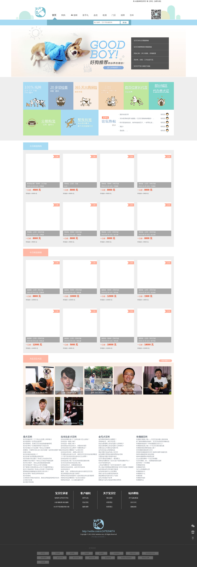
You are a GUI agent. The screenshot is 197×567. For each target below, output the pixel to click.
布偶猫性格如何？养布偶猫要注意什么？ (149, 443)
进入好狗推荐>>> (114, 68)
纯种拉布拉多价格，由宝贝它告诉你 (73, 467)
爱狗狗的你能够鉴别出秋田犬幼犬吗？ (36, 471)
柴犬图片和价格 (28, 482)
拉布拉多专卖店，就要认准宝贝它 (72, 452)
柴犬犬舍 (76, 558)
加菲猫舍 (44, 558)
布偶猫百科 (141, 437)
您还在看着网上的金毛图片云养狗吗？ (111, 443)
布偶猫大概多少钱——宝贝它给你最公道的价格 (152, 439)
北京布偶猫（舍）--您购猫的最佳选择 (148, 461)
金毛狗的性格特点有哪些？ (107, 439)
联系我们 (109, 507)
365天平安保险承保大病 (61, 507)
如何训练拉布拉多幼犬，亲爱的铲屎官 (73, 446)
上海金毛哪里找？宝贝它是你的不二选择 (112, 465)
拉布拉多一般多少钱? (68, 441)
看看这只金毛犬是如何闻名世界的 (109, 480)
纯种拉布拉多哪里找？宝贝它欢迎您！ (73, 478)
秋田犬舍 (92, 558)
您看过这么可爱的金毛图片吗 (108, 448)
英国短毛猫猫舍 (126, 558)
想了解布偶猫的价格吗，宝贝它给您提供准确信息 (152, 441)
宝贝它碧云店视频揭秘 (141, 40)
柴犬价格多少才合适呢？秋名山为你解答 (36, 448)
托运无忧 (85, 502)
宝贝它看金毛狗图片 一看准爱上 (109, 458)
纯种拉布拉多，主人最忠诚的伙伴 (72, 480)
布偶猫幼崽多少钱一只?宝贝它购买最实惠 (150, 446)
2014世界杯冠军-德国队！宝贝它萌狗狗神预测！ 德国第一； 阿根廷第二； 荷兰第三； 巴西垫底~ (137, 118)
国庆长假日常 (124, 114)
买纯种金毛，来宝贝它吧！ (107, 441)
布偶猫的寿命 (140, 465)
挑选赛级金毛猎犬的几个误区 (108, 476)
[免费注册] (157, 1)
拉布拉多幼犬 (65, 469)
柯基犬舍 (133, 553)
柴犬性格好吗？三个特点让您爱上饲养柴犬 (37, 439)
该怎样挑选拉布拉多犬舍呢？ (70, 473)
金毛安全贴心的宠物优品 (106, 450)
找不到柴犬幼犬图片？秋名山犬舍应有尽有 (37, 458)
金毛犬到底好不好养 (105, 478)
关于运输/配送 (133, 498)
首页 (54, 15)
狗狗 (63, 15)
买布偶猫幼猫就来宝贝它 (144, 450)
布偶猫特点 (140, 480)
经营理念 (109, 502)
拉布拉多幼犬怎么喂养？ (69, 458)
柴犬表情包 (27, 476)
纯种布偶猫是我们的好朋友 (145, 454)
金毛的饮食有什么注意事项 (107, 471)
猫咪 (74, 14)
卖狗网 (72, 553)
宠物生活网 (145, 558)
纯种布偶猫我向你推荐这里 (145, 456)
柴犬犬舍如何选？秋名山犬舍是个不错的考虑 (38, 469)
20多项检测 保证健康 (61, 502)
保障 (123, 15)
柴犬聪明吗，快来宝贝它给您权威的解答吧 (37, 443)
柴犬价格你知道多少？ (30, 454)
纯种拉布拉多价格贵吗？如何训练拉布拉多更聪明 (77, 476)
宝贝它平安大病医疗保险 (142, 66)
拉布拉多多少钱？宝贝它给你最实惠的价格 (75, 461)
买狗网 (57, 553)
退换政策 (133, 507)
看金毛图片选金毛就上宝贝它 (108, 452)
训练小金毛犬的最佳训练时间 (108, 473)
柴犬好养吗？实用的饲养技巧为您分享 (36, 446)
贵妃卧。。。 (124, 130)
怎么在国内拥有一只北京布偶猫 (146, 458)
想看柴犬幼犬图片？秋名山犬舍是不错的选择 (38, 461)
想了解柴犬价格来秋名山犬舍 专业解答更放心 (38, 467)
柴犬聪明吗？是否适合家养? (32, 441)
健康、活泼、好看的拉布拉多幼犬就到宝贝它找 (76, 471)
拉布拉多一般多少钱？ (68, 443)
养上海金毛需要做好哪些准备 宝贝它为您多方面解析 (116, 467)
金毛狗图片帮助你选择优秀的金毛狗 (110, 454)
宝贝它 (43, 553)
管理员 (163, 114)
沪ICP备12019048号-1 (98, 537)
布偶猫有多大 (140, 471)
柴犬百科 (27, 437)
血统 (96, 15)
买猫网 (86, 553)
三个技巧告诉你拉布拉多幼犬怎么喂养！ (74, 456)
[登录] (151, 1)
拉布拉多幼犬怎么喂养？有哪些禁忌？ (73, 448)
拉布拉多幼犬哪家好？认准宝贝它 (72, 450)
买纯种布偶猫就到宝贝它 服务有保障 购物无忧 (151, 452)
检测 (105, 15)
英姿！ (122, 126)
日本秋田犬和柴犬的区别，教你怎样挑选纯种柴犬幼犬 (41, 478)
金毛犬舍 (60, 558)
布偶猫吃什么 (140, 473)
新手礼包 (85, 498)
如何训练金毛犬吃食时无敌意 (108, 469)
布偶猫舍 (117, 553)
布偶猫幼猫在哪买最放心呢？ (146, 448)
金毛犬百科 (104, 437)
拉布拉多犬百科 (69, 437)
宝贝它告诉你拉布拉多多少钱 (70, 463)
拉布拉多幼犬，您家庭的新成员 (71, 465)
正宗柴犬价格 (27, 480)
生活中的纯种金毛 (104, 463)
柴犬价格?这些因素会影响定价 (33, 456)
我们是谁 (109, 498)
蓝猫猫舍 (108, 558)
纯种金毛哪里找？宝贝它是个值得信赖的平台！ (114, 461)
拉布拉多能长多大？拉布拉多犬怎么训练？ (75, 439)
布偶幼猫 (139, 476)
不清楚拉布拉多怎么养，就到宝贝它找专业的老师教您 (79, 454)
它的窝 (43, 562)
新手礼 (86, 15)
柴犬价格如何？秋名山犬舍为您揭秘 (35, 465)
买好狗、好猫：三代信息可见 (143, 60)
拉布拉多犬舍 (150, 553)
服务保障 (85, 507)
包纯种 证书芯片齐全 (61, 498)
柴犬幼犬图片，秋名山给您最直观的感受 (36, 463)
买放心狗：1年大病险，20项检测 (145, 53)
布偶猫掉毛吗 (140, 467)
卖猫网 (101, 553)
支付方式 (133, 502)
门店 (114, 15)
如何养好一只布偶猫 (143, 463)
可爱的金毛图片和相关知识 (107, 456)
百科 (132, 15)
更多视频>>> (165, 361)
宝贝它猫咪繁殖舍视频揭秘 (143, 47)
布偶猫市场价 (140, 478)
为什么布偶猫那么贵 (143, 469)
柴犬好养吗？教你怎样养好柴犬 (33, 473)
